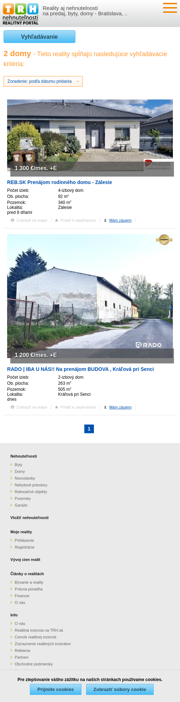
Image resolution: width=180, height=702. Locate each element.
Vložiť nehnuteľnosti (29, 517)
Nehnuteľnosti (23, 456)
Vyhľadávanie (39, 37)
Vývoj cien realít (25, 559)
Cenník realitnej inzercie (35, 637)
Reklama (22, 650)
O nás (20, 602)
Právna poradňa (28, 589)
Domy (20, 471)
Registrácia (24, 547)
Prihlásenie (24, 540)
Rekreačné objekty (31, 492)
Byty (18, 465)
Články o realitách (27, 574)
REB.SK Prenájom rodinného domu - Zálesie (59, 182)
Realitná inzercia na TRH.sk (39, 630)
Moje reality (21, 532)
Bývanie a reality (29, 582)
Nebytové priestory (31, 485)
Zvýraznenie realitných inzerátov (43, 644)
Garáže (21, 505)
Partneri (21, 657)
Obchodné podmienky (34, 664)
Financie (22, 596)
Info (13, 615)
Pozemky (23, 498)
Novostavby (25, 478)
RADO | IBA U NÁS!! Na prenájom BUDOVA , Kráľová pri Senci (80, 369)
